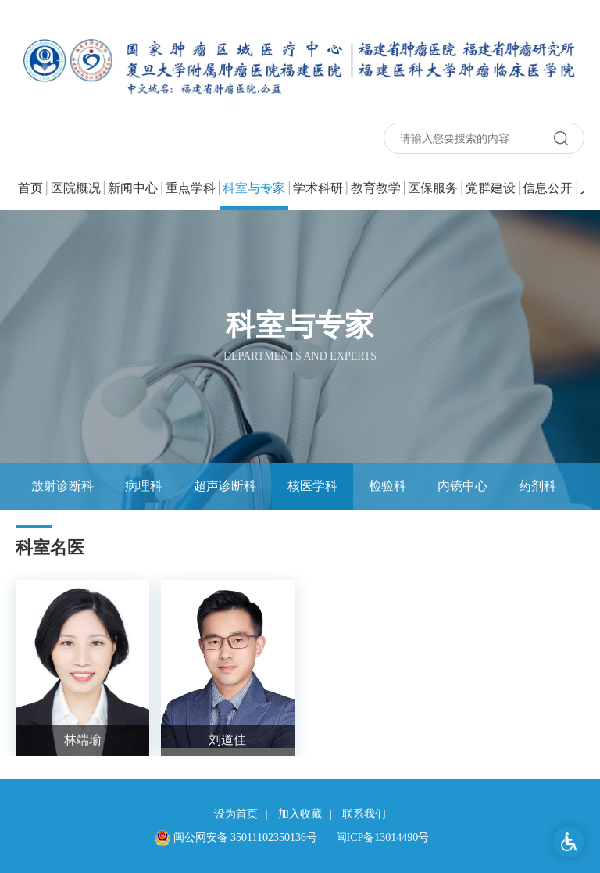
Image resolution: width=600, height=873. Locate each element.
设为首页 (236, 814)
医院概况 (76, 188)
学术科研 (318, 188)
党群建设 (491, 188)
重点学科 (191, 188)
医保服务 (433, 188)
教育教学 (376, 188)
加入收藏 (300, 814)
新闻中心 (133, 188)
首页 (30, 188)
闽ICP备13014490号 (383, 837)
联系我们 (364, 814)
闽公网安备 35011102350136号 (236, 837)
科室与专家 (254, 195)
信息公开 (548, 188)
